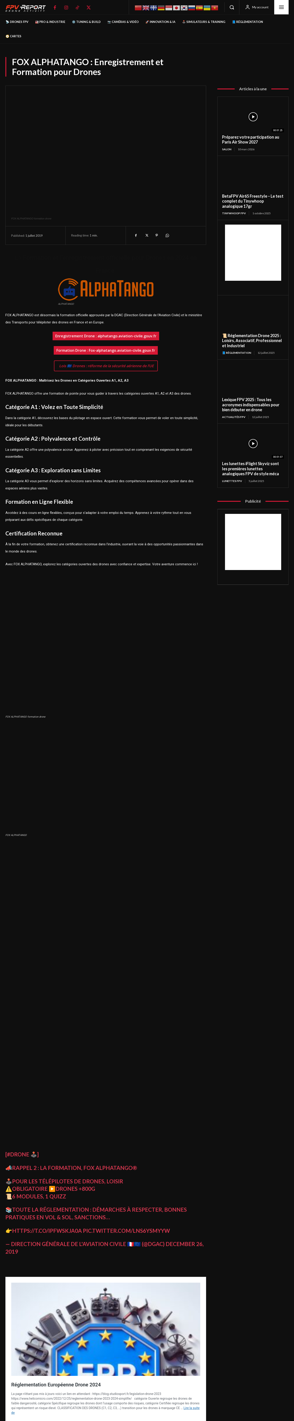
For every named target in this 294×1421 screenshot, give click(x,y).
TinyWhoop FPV (234, 213)
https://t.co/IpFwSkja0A (47, 1230)
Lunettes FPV (232, 481)
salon (226, 149)
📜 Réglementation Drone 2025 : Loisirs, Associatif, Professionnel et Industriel (252, 340)
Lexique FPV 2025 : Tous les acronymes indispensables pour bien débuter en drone (250, 404)
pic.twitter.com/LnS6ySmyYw (126, 1230)
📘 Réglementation (236, 352)
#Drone (18, 1154)
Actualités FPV (233, 417)
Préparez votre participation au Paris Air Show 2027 (250, 140)
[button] (232, 7)
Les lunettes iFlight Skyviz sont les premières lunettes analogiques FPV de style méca (250, 468)
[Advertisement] (253, 253)
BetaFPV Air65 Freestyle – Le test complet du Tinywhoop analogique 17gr (252, 201)
